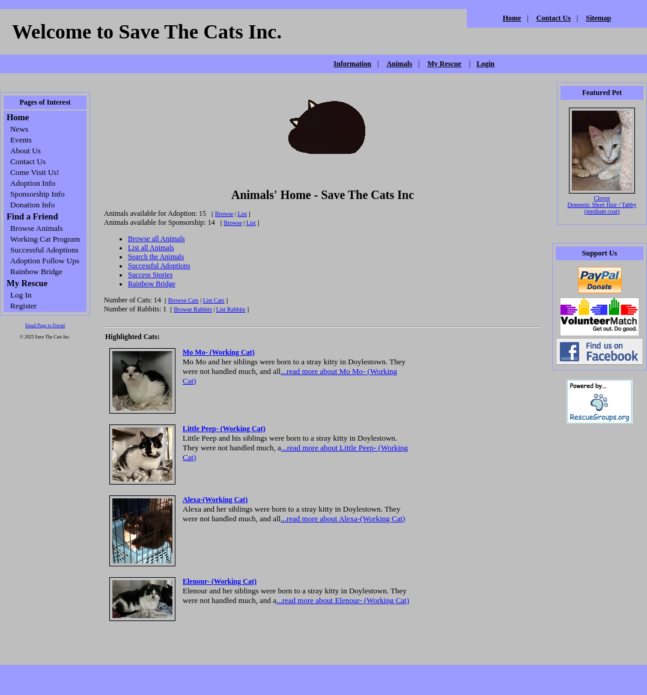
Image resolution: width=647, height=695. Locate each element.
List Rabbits (231, 309)
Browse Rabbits (193, 309)
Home (512, 18)
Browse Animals (36, 228)
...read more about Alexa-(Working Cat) (343, 518)
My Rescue (444, 64)
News (19, 128)
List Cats (214, 300)
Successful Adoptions (44, 249)
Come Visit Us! (34, 172)
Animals (399, 64)
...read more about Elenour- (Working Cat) (342, 600)
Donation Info (32, 204)
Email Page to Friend (45, 325)
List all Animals (151, 247)
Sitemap (598, 18)
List (242, 213)
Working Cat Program (45, 238)
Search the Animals (156, 257)
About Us (25, 150)
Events (21, 139)
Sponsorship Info (37, 193)
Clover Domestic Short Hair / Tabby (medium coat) (601, 205)
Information (352, 64)
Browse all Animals (156, 238)
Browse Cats (183, 300)
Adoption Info (32, 183)
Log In (21, 294)
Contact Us (553, 18)
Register (23, 305)
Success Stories (150, 275)
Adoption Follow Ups (44, 260)
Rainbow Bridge (36, 271)
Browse (224, 213)
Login (485, 64)
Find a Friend (32, 216)
